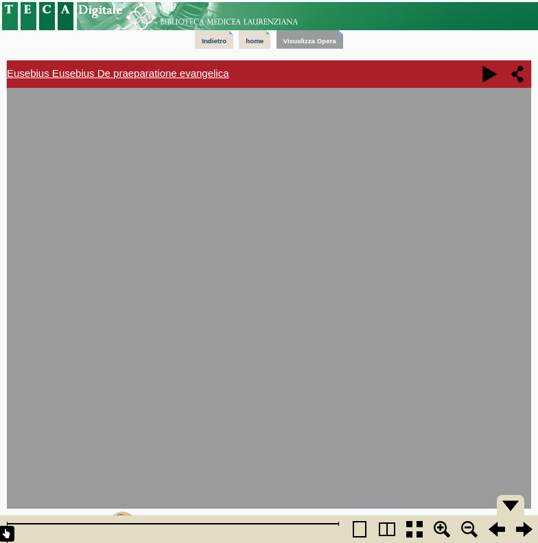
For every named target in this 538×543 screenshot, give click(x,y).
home (255, 41)
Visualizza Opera (309, 41)
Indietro (214, 41)
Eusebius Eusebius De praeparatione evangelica (118, 73)
